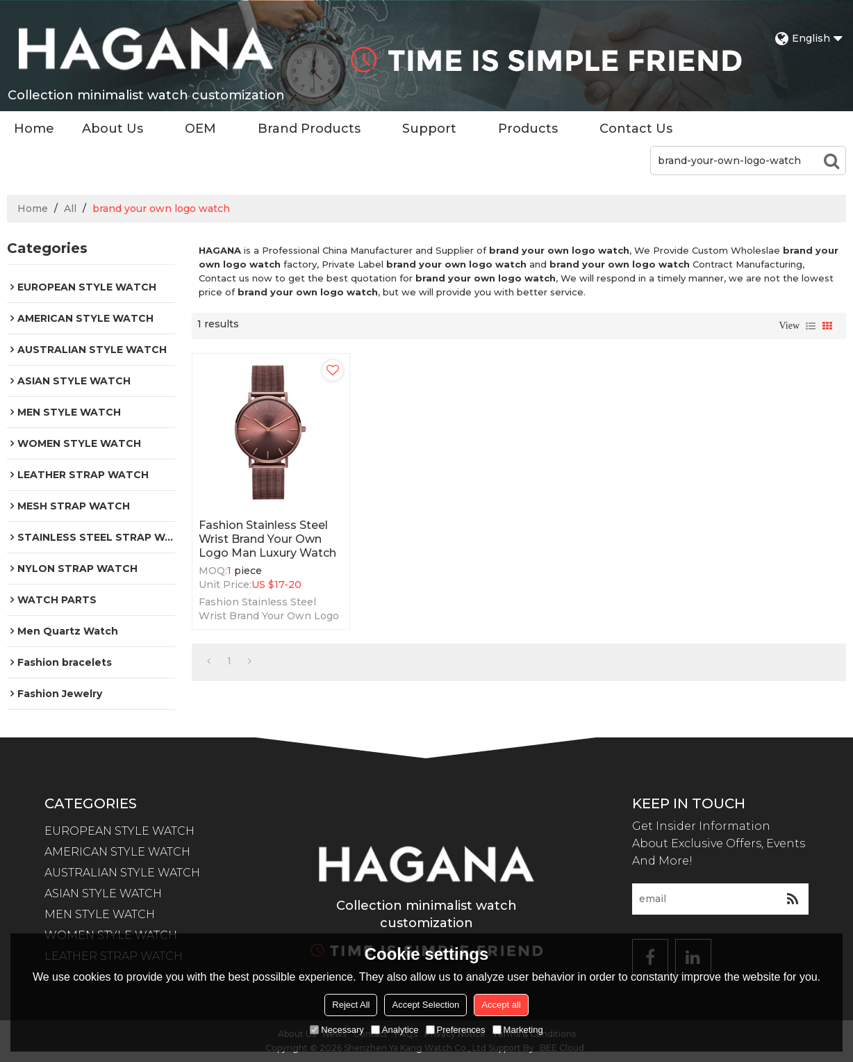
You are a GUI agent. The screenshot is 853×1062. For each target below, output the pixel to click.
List (810, 326)
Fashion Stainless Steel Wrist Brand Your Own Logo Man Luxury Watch (267, 538)
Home (34, 128)
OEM (200, 128)
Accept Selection (425, 1004)
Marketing (517, 1029)
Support (429, 128)
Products (528, 128)
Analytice (395, 1029)
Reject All (351, 1004)
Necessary (336, 1029)
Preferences (456, 1029)
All (70, 208)
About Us (112, 128)
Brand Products (309, 128)
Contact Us (635, 128)
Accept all (500, 1004)
